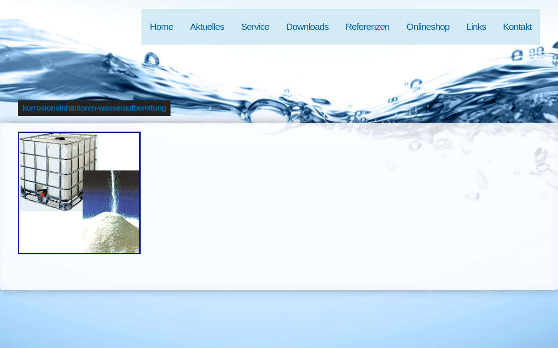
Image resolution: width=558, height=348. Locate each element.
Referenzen (368, 26)
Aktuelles (207, 26)
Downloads (307, 26)
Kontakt (517, 26)
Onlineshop (428, 26)
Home (161, 26)
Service (255, 26)
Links (476, 26)
